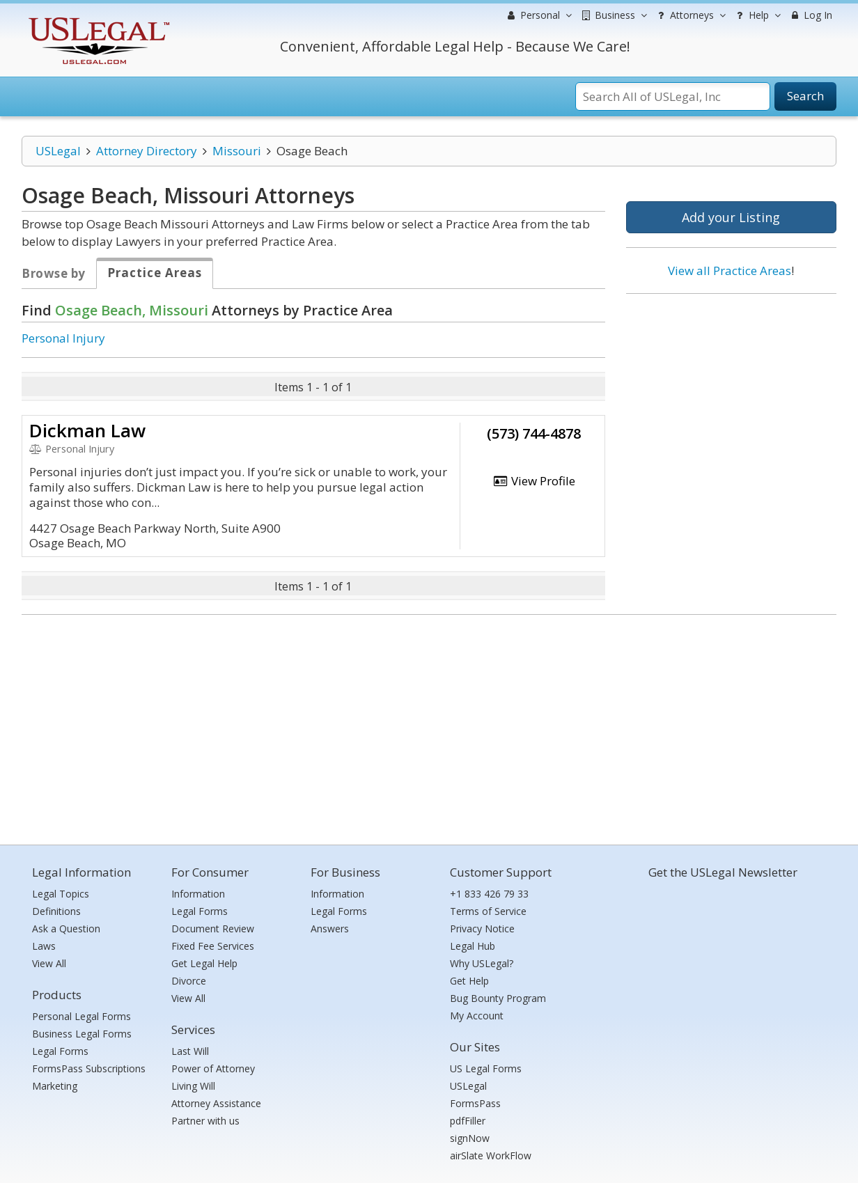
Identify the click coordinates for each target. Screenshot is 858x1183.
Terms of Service (488, 911)
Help (756, 15)
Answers (330, 928)
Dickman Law (87, 430)
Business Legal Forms (82, 1033)
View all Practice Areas (729, 271)
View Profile (534, 481)
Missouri (236, 151)
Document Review (212, 928)
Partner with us (205, 1120)
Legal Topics (60, 893)
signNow (470, 1138)
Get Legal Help (204, 963)
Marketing (54, 1085)
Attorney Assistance (216, 1103)
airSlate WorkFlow (490, 1155)
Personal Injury (63, 338)
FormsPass (475, 1103)
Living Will (193, 1085)
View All (49, 963)
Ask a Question (66, 928)
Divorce (188, 980)
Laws (44, 946)
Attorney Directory (146, 151)
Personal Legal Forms (81, 1016)
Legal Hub (472, 946)
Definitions (56, 911)
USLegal (58, 151)
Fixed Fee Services (212, 946)
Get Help (469, 980)
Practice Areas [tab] (154, 273)
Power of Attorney (213, 1068)
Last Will (190, 1051)
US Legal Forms (486, 1068)
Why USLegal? (481, 963)
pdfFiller (467, 1120)
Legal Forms (60, 1051)
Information (198, 893)
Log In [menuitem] (810, 15)
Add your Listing (731, 217)
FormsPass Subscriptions (89, 1068)
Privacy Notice (482, 928)
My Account (477, 1015)
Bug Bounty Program (498, 998)
